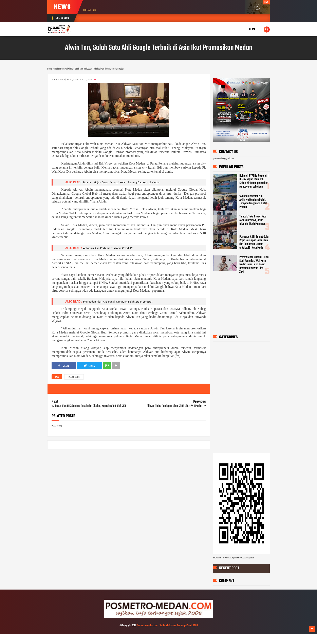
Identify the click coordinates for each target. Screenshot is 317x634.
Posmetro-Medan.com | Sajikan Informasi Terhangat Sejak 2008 (167, 625)
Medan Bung (74, 377)
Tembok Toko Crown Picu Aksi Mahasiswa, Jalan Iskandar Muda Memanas (252, 220)
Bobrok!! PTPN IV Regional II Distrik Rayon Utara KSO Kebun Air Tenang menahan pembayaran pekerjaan (254, 181)
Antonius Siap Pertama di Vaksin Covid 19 (108, 248)
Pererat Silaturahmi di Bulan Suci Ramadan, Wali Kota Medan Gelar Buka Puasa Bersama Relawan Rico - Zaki (254, 264)
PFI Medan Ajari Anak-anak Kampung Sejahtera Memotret (117, 301)
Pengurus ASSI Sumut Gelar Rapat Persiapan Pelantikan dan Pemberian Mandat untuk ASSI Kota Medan (254, 242)
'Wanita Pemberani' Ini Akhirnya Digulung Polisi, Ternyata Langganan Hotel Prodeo (253, 202)
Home (252, 29)
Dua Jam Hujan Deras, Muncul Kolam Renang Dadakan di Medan (121, 182)
